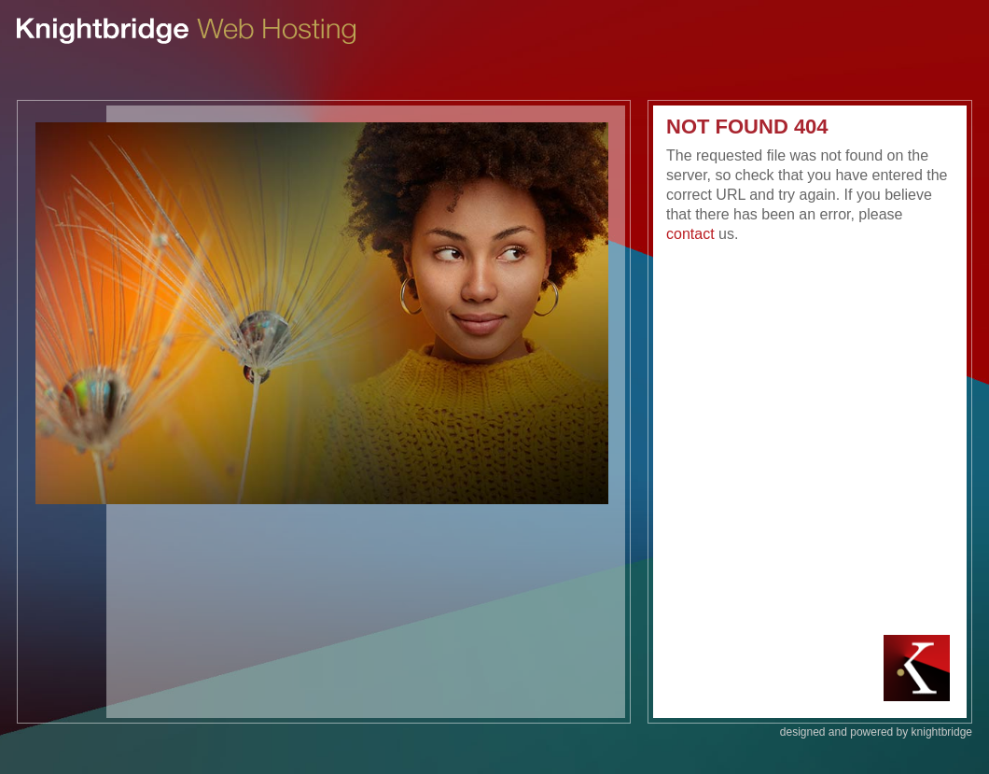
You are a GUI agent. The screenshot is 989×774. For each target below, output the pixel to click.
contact (690, 234)
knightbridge (942, 732)
